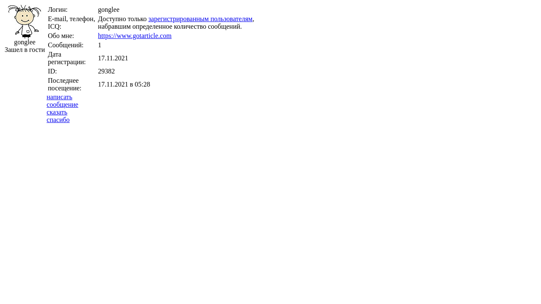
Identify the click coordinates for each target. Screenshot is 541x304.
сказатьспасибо (58, 116)
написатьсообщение (62, 100)
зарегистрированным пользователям (200, 18)
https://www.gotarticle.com (135, 35)
